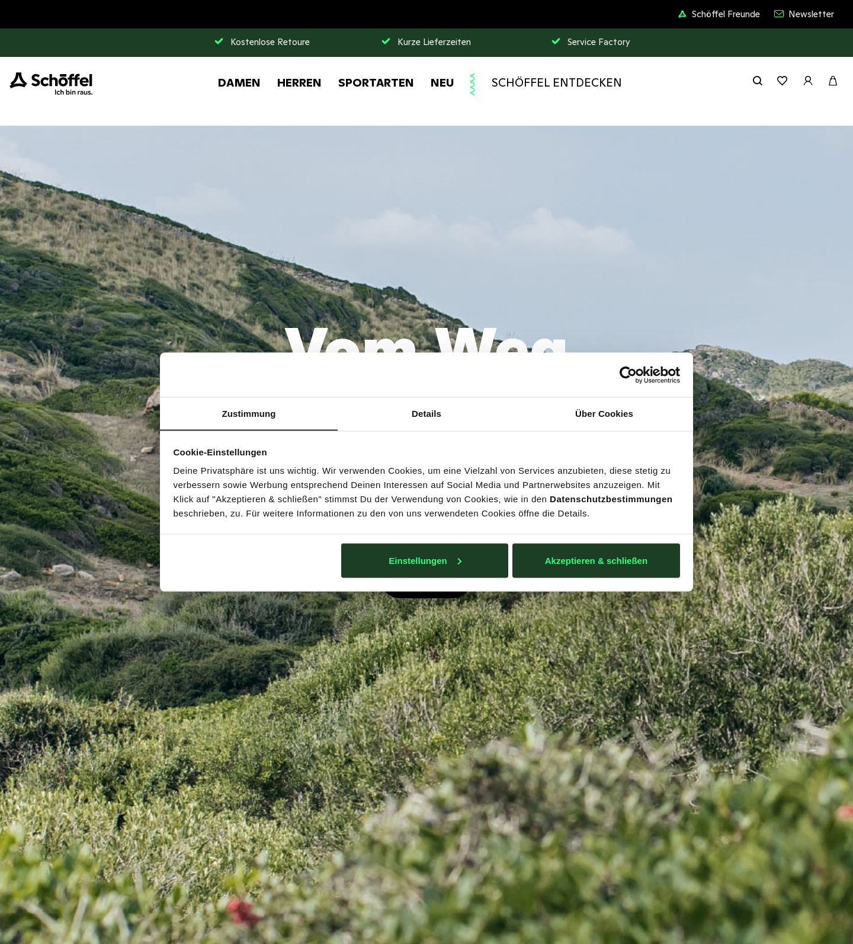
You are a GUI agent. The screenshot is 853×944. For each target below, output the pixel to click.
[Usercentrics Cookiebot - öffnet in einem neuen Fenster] (628, 375)
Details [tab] (426, 413)
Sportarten (376, 82)
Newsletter (804, 14)
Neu (442, 82)
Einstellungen (425, 561)
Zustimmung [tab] (249, 413)
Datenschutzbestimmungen (611, 499)
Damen (239, 82)
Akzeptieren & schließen (596, 561)
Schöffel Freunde (719, 14)
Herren (299, 82)
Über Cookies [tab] (604, 413)
